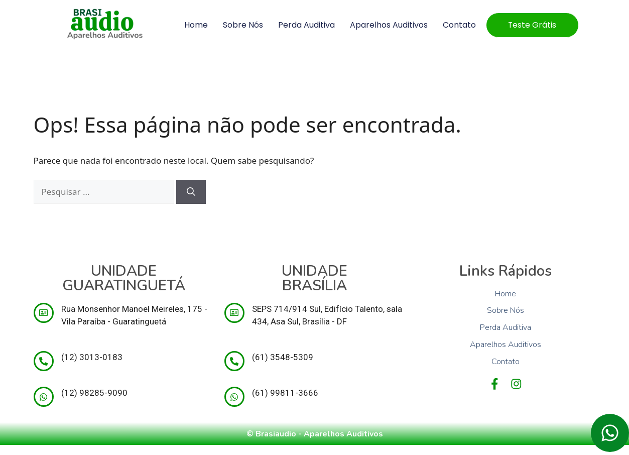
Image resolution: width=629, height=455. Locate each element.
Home (194, 25)
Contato (457, 25)
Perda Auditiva (304, 25)
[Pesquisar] (191, 192)
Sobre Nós (241, 25)
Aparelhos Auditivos (387, 25)
